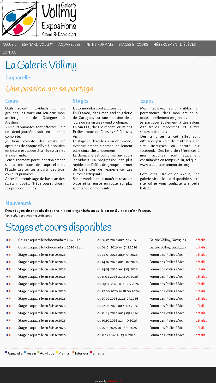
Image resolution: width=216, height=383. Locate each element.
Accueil (9, 45)
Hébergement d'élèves (174, 45)
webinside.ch (114, 381)
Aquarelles (69, 45)
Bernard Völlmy (37, 45)
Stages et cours (133, 45)
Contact (10, 52)
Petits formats (99, 45)
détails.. (201, 240)
